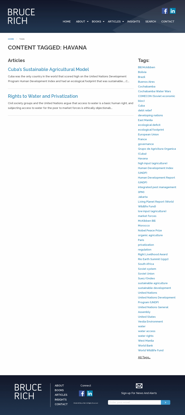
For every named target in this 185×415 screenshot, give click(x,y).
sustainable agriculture (153, 283)
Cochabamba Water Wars (154, 91)
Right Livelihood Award (153, 254)
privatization (146, 244)
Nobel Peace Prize (150, 230)
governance (146, 144)
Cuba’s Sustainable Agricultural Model (48, 69)
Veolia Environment (150, 321)
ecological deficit (149, 124)
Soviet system (147, 268)
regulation (144, 249)
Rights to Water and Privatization (43, 96)
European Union (148, 134)
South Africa (146, 263)
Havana (143, 158)
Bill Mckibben (146, 67)
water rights (145, 335)
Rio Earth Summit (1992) (153, 259)
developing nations (150, 115)
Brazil (141, 76)
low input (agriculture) (152, 211)
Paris (141, 240)
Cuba (141, 105)
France (142, 139)
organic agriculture (150, 235)
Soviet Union (146, 273)
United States (147, 316)
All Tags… (144, 357)
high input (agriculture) (152, 163)
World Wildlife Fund (150, 350)
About (80, 21)
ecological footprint (151, 129)
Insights (133, 21)
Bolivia (142, 72)
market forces (147, 215)
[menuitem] (68, 21)
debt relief (145, 110)
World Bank (145, 345)
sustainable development (154, 287)
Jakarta (143, 196)
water (142, 326)
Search (150, 21)
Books (96, 21)
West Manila (146, 340)
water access (146, 331)
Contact (167, 21)
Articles (114, 21)
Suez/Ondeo (146, 278)
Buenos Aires (146, 81)
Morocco (144, 225)
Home (67, 21)
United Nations (147, 292)
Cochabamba (146, 86)
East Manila (145, 120)
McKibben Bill (147, 220)
